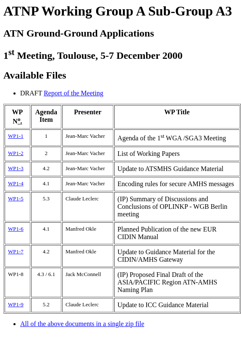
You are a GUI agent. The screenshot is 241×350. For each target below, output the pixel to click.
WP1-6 (16, 229)
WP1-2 (16, 153)
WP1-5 (16, 198)
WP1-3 (16, 168)
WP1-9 (16, 304)
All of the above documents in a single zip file (82, 323)
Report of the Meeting (73, 93)
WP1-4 (16, 183)
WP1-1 (16, 136)
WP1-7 (16, 251)
